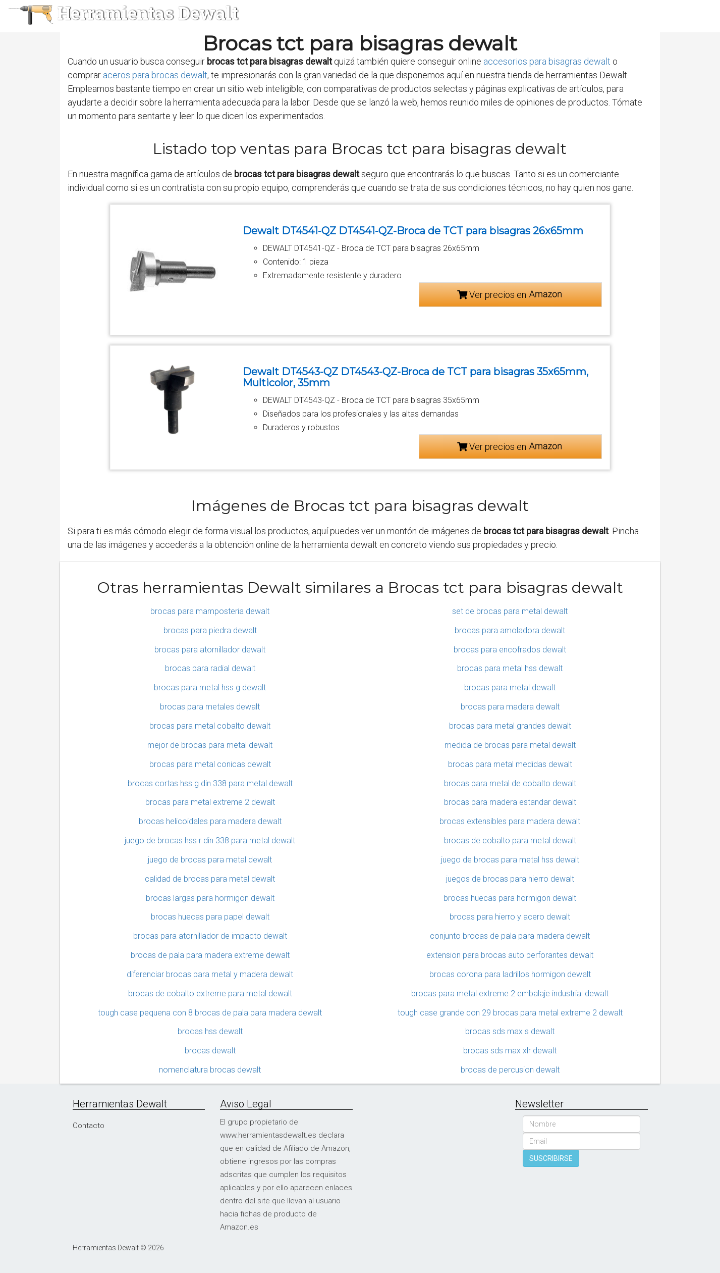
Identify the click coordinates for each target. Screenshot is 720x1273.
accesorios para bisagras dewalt (547, 61)
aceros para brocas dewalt (155, 75)
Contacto (88, 1125)
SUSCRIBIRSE (551, 1158)
